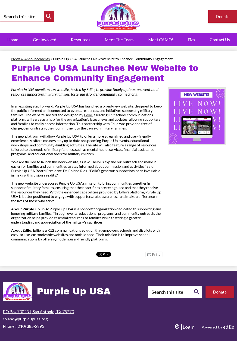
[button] (80, 39)
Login (183, 327)
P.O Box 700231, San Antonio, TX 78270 (38, 311)
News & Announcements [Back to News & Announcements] (30, 59)
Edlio (88, 115)
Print (156, 254)
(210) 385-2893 (30, 326)
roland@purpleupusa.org (25, 318)
